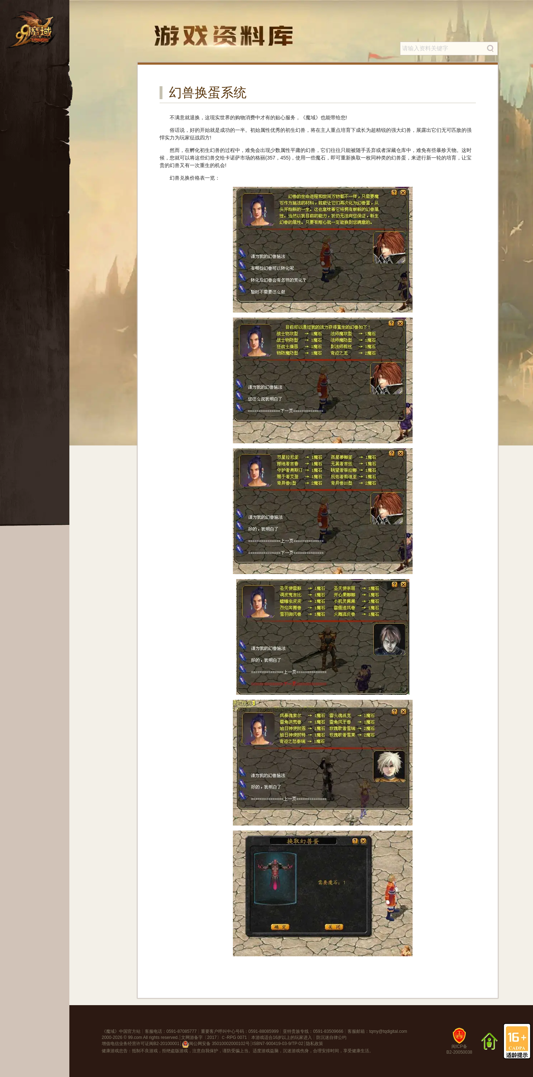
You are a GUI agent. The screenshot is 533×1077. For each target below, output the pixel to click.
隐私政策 (314, 1043)
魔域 (110, 1031)
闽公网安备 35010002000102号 (216, 1044)
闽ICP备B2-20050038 (459, 1044)
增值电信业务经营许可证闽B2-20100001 (140, 1043)
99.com (135, 1037)
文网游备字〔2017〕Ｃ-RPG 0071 (214, 1037)
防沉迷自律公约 (331, 1037)
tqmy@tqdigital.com (388, 1031)
